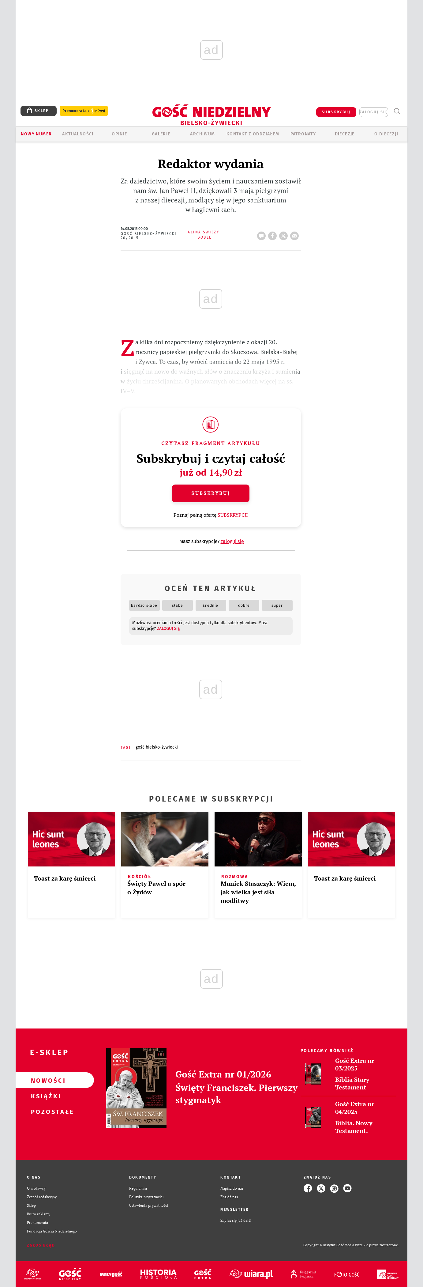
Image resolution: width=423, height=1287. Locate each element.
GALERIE (161, 134)
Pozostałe (45, 1111)
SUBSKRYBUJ (336, 112)
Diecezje (345, 134)
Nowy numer (36, 134)
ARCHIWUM (202, 134)
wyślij (295, 234)
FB (273, 234)
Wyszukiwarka (396, 111)
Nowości (45, 1080)
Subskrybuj (210, 493)
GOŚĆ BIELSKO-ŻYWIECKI (157, 747)
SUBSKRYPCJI (233, 514)
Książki (45, 1096)
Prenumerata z (83, 111)
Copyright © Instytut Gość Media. (329, 1245)
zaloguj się (374, 112)
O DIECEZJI (386, 134)
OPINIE (119, 134)
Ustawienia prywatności (148, 1205)
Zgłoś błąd (41, 1245)
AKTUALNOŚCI (77, 134)
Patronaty (303, 134)
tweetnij (284, 234)
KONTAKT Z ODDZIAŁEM (252, 134)
